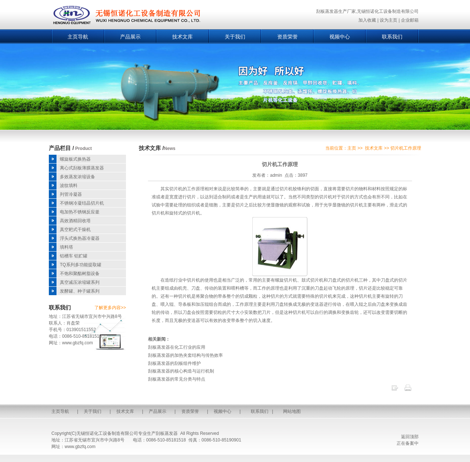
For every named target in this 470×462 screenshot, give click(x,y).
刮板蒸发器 (167, 433)
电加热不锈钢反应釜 (80, 211)
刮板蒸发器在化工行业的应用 (176, 347)
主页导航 (78, 37)
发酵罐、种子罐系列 (80, 291)
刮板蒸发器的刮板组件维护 (174, 363)
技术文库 (182, 37)
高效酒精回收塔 (75, 220)
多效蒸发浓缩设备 (77, 176)
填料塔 (66, 247)
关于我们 (235, 37)
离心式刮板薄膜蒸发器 (82, 167)
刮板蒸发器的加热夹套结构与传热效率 (185, 355)
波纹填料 (68, 185)
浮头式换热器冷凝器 (80, 238)
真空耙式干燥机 (75, 229)
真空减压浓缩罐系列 (80, 282)
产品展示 (130, 37)
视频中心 (339, 37)
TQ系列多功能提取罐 (80, 264)
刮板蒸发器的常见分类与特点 (176, 379)
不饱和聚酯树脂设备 (80, 273)
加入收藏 (367, 20)
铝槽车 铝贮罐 (73, 255)
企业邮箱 (410, 20)
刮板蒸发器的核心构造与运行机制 (181, 371)
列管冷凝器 (71, 194)
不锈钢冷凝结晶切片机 (82, 203)
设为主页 (388, 20)
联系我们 (392, 37)
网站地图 (292, 411)
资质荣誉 (287, 37)
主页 (351, 148)
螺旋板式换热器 (75, 159)
